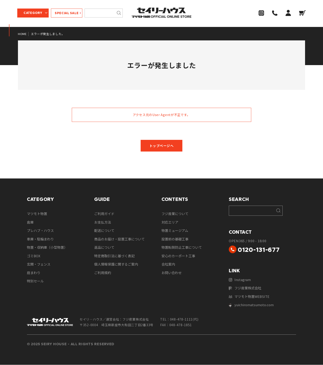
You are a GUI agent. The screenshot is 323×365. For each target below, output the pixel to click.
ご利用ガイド (104, 213)
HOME (22, 34)
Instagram (240, 279)
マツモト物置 (37, 213)
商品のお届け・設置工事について (119, 239)
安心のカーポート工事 (178, 256)
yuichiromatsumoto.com (251, 305)
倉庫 (30, 222)
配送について (104, 230)
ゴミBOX (33, 256)
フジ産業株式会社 (245, 288)
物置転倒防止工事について (182, 247)
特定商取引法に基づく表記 (114, 256)
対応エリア (170, 222)
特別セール (35, 281)
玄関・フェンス (38, 264)
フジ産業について (175, 213)
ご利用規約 (102, 272)
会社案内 (168, 264)
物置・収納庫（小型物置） (47, 247)
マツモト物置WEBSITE (249, 296)
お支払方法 (102, 222)
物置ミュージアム (175, 230)
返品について (104, 247)
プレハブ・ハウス (40, 230)
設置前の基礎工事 (175, 239)
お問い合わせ (172, 272)
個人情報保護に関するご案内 (116, 264)
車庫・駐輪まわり (40, 239)
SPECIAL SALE (67, 13)
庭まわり (33, 272)
